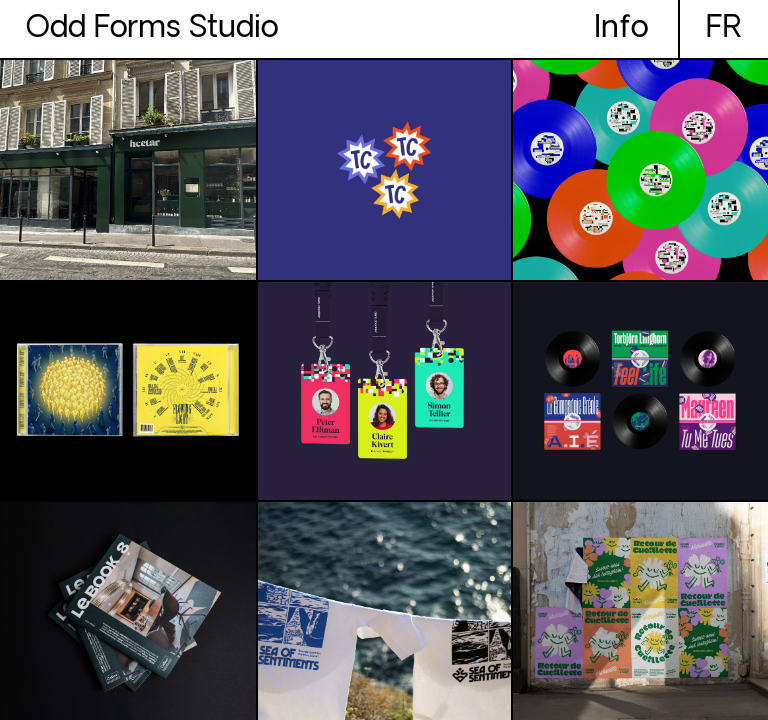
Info (621, 29)
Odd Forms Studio (152, 29)
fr (724, 29)
